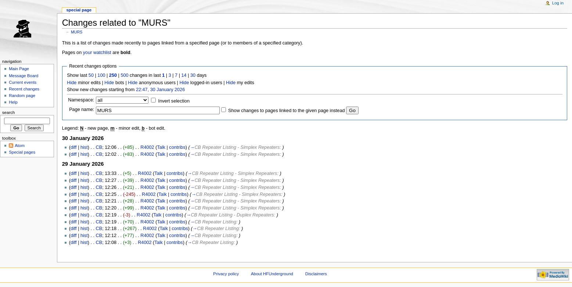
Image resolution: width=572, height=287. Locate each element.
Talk (161, 147)
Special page (78, 10)
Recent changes (24, 89)
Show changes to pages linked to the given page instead (286, 110)
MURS (76, 32)
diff (74, 147)
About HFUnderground (272, 274)
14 (184, 75)
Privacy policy (226, 274)
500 (124, 75)
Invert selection (174, 101)
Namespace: (81, 100)
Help (13, 102)
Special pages (22, 152)
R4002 (147, 147)
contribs (177, 147)
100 (101, 75)
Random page (22, 95)
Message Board (23, 75)
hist (84, 147)
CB (99, 147)
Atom (20, 145)
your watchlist (97, 52)
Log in (558, 3)
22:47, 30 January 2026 (160, 89)
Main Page (19, 69)
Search (8, 112)
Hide (71, 82)
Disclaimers (316, 274)
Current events (22, 82)
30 (192, 75)
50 (91, 75)
